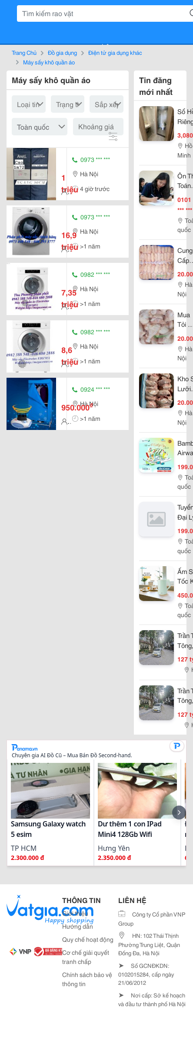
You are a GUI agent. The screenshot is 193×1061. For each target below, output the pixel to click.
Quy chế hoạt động (87, 939)
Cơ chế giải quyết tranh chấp (85, 957)
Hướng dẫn (77, 926)
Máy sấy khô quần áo (49, 62)
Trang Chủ (24, 52)
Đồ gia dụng (62, 52)
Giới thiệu (75, 913)
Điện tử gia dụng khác (115, 52)
